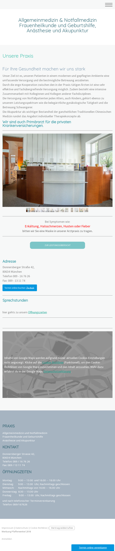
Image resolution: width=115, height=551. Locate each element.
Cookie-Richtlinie (52, 362)
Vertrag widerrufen (62, 527)
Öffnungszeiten (37, 312)
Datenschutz (21, 527)
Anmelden (7, 538)
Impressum (7, 527)
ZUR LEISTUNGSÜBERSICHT (58, 245)
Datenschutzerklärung (57, 371)
